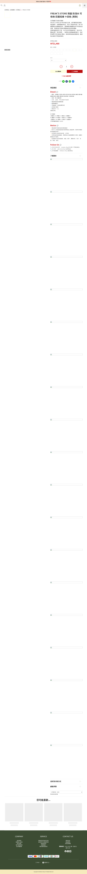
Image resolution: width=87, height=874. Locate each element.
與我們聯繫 (68, 843)
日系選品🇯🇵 (19, 10)
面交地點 (19, 843)
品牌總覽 (12, 10)
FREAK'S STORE (26, 10)
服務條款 (43, 845)
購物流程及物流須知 (43, 840)
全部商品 (6, 10)
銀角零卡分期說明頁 (43, 842)
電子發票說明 (19, 845)
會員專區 (19, 840)
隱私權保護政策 (43, 846)
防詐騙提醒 (19, 846)
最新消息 (68, 840)
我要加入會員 (19, 842)
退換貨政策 (43, 843)
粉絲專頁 (68, 842)
